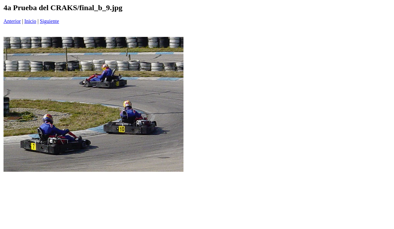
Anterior (12, 21)
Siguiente (49, 21)
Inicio (30, 21)
